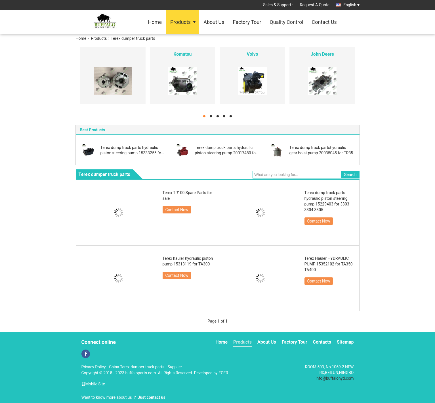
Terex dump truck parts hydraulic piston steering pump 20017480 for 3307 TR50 (226, 153)
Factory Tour (247, 22)
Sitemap (345, 342)
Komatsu (182, 54)
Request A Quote (314, 5)
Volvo (252, 54)
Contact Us (324, 22)
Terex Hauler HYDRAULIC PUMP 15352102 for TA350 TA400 (328, 264)
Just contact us (151, 397)
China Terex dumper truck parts (136, 367)
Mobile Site (93, 384)
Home (155, 22)
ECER (223, 373)
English (351, 5)
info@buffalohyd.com (335, 378)
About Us (213, 22)
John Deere (322, 54)
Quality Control (286, 22)
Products (180, 22)
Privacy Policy (93, 367)
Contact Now (176, 209)
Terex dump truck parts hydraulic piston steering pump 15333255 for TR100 (131, 153)
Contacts (322, 342)
